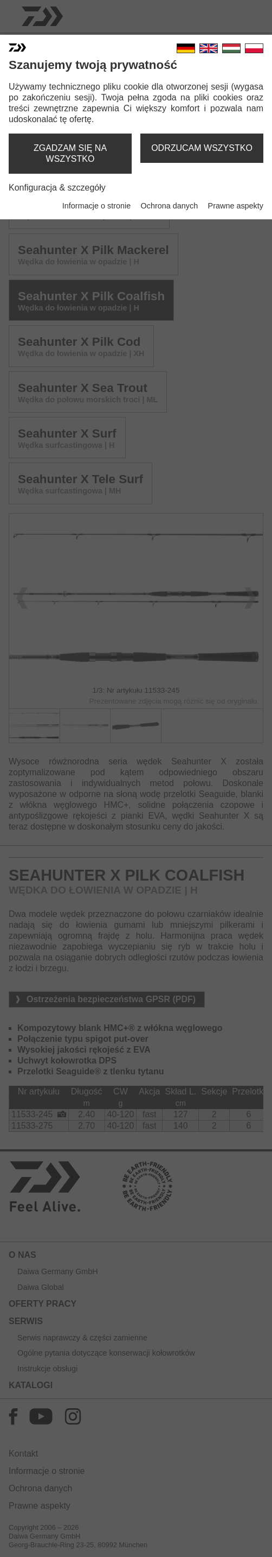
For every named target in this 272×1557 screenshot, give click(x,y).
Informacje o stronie (96, 205)
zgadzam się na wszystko (70, 153)
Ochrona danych (169, 205)
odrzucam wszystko (201, 148)
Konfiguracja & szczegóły (57, 187)
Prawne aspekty (235, 205)
